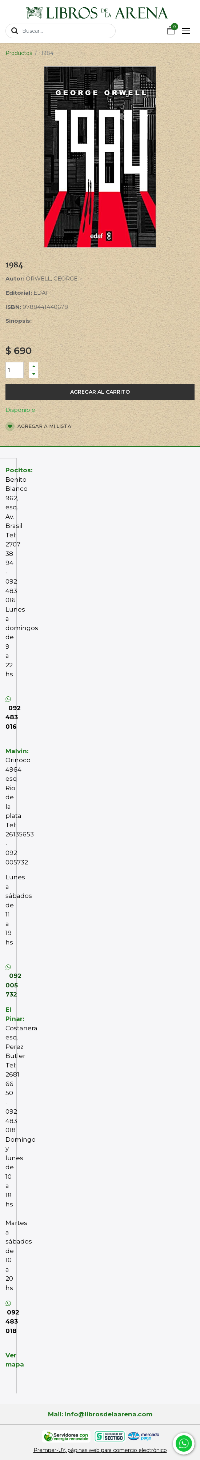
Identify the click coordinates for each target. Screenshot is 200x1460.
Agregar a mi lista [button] (38, 426)
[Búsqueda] (14, 30)
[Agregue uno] (33, 366)
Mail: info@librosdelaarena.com (100, 1414)
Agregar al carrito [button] (100, 392)
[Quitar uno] (33, 374)
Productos (18, 53)
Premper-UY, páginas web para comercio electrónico (100, 1450)
